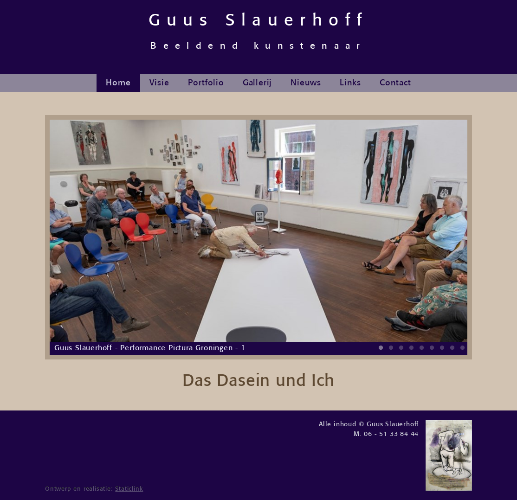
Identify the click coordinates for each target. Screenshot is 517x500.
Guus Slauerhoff (259, 31)
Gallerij (257, 83)
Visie (159, 83)
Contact (395, 83)
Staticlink (129, 489)
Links (350, 83)
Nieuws (306, 83)
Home (118, 83)
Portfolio (206, 83)
